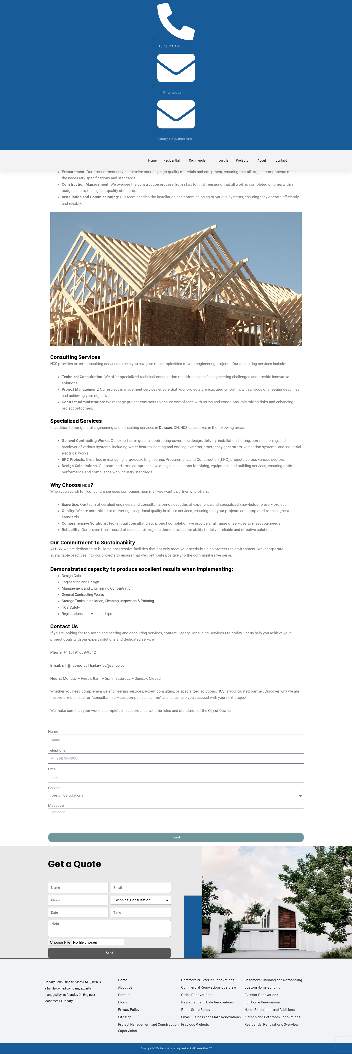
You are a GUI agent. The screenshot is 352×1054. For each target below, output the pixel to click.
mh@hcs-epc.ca (75, 665)
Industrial (222, 166)
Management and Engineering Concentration (99, 588)
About (261, 166)
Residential (171, 166)
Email (52, 768)
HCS (54, 363)
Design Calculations (78, 575)
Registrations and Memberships (89, 613)
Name (53, 731)
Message (56, 805)
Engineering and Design (81, 581)
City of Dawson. (221, 710)
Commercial (197, 166)
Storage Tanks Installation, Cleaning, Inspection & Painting (111, 600)
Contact (281, 166)
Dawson (166, 427)
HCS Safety (71, 607)
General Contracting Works (85, 594)
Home (152, 166)
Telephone (57, 750)
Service (54, 787)
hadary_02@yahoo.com (112, 665)
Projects (242, 166)
